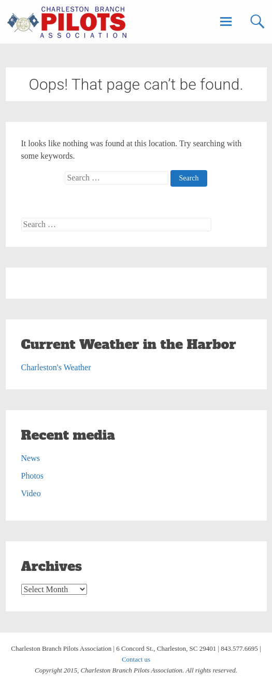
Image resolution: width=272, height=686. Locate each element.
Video (31, 493)
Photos (32, 475)
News (30, 458)
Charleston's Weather (56, 367)
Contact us (136, 659)
